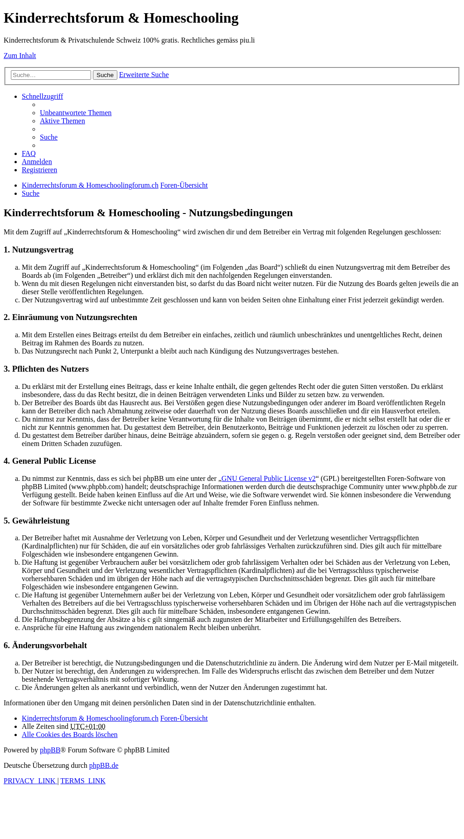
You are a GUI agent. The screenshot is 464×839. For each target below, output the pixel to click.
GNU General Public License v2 (269, 478)
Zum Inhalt (20, 55)
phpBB (50, 750)
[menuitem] (75, 112)
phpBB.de (103, 765)
